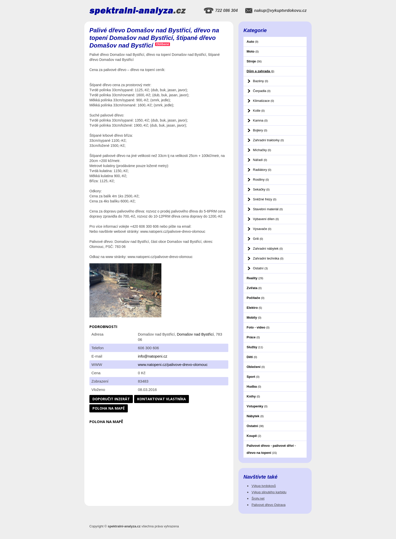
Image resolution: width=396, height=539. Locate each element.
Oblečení (256, 367)
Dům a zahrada (260, 71)
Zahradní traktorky (268, 140)
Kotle (259, 110)
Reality (255, 278)
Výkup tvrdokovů (264, 486)
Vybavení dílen (266, 219)
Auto (252, 41)
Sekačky (261, 189)
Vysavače (262, 229)
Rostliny (261, 179)
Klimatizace (263, 101)
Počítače (255, 298)
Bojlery (260, 130)
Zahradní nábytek (268, 248)
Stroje (254, 61)
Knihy (253, 396)
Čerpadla (262, 91)
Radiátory (262, 170)
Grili (258, 239)
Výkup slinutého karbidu (269, 492)
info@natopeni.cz (152, 356)
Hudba (254, 386)
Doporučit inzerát (111, 398)
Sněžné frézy (265, 199)
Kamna (260, 120)
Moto (253, 51)
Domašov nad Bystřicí (195, 334)
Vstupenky (257, 406)
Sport (253, 377)
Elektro (254, 308)
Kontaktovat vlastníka (161, 398)
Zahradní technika (268, 258)
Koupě (254, 436)
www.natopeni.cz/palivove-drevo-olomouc (173, 364)
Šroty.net (258, 498)
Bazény (260, 81)
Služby (255, 347)
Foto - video (258, 327)
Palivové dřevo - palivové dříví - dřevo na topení (271, 449)
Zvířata (254, 288)
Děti (252, 357)
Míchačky (262, 150)
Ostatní (260, 268)
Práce (253, 337)
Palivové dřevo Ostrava (268, 505)
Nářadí (260, 160)
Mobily (254, 317)
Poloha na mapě (108, 408)
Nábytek (255, 416)
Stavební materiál (268, 209)
